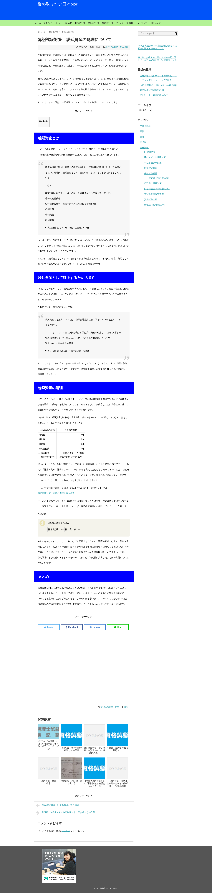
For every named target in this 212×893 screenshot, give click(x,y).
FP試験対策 (80, 23)
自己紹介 (69, 23)
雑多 (126, 707)
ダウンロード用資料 (124, 23)
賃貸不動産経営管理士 (155, 194)
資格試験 (124, 47)
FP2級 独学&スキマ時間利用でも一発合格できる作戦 (65, 813)
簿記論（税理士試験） (159, 178)
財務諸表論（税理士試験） (157, 188)
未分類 (143, 142)
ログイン (66, 830)
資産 (117, 707)
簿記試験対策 (107, 23)
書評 (142, 137)
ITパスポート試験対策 (155, 157)
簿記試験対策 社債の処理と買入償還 (56, 493)
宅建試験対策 (93, 23)
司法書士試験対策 (153, 163)
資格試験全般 (150, 199)
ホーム (38, 23)
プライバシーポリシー (52, 23)
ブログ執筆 (145, 126)
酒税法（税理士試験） (155, 205)
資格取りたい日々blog (58, 4)
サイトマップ (141, 23)
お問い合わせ (155, 23)
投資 (142, 131)
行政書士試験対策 (153, 183)
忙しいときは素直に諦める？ (154, 95)
